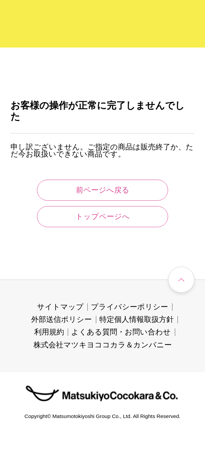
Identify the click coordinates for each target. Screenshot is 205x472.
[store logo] (31, 25)
